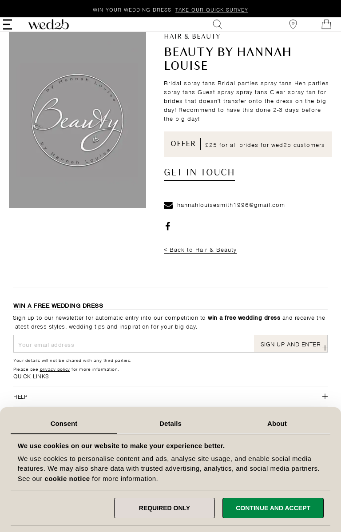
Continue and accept (273, 508)
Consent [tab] (64, 423)
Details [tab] (170, 423)
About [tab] (277, 423)
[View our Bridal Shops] (283, 30)
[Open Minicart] (316, 30)
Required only (164, 508)
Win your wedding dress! (170, 9)
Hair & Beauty (192, 48)
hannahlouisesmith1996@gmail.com (224, 215)
